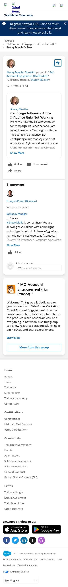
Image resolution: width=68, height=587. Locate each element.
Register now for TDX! (24, 24)
